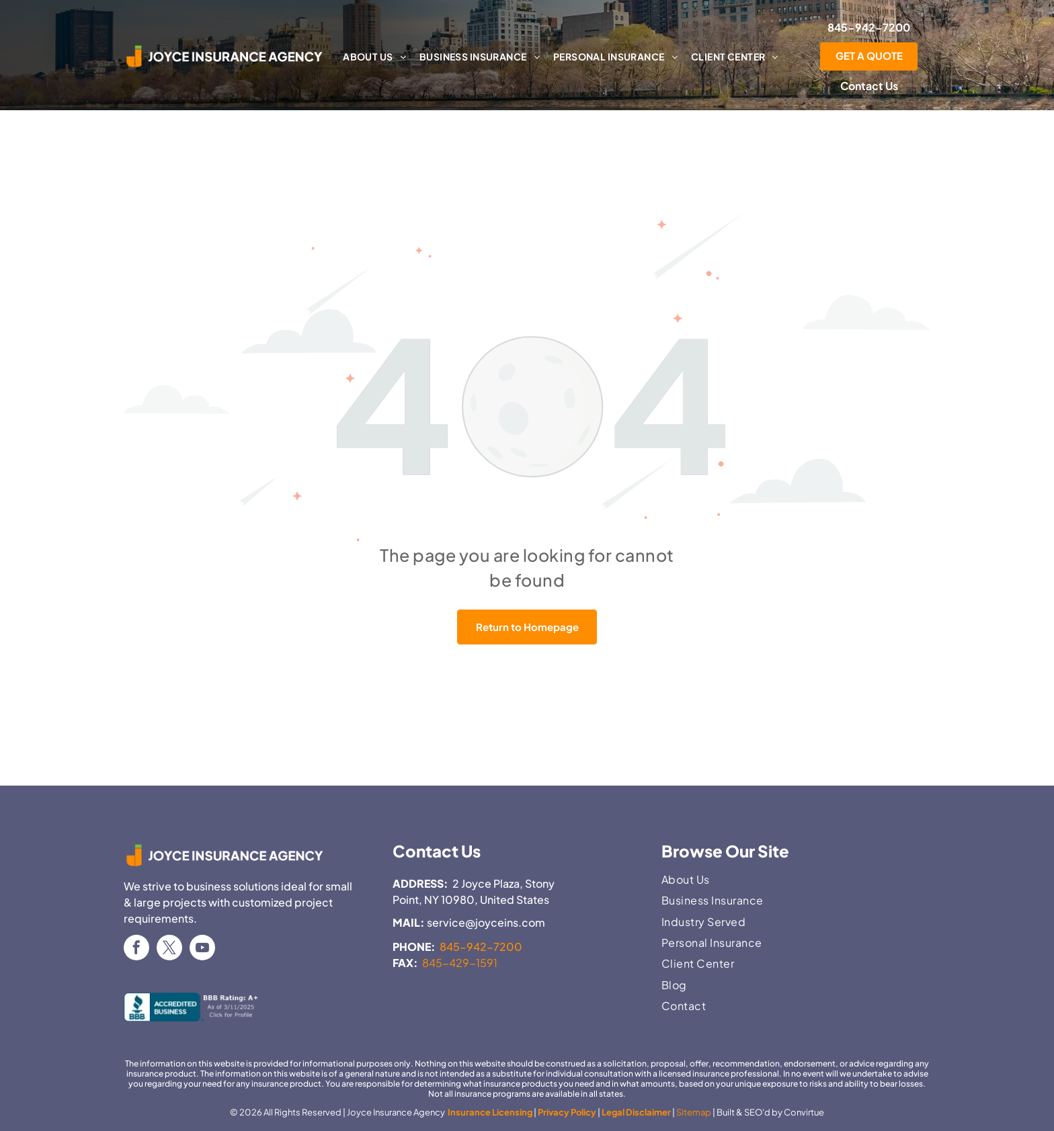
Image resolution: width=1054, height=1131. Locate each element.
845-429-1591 (459, 963)
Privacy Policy (567, 1112)
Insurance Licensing (489, 1112)
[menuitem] (374, 56)
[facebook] (136, 949)
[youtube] (202, 949)
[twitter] (169, 949)
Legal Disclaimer (636, 1112)
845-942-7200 (481, 946)
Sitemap (693, 1112)
